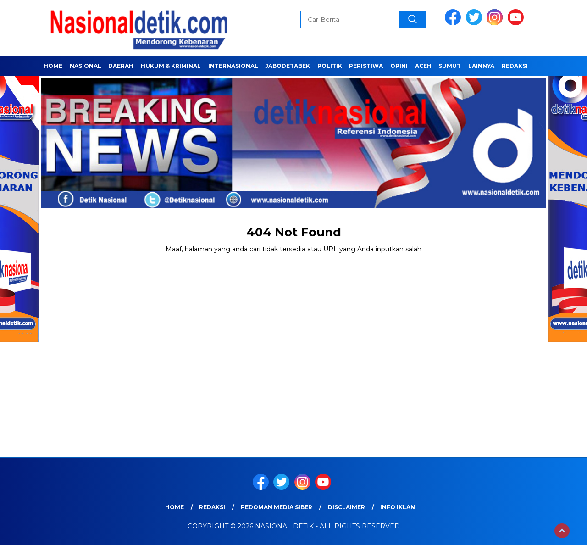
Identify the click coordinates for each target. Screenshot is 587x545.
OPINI (399, 65)
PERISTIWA (366, 65)
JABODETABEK (287, 65)
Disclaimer (346, 507)
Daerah (120, 65)
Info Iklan (397, 507)
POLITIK (329, 65)
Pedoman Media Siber (276, 507)
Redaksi (515, 65)
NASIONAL (85, 65)
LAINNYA (481, 65)
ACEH (423, 65)
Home (53, 65)
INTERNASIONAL (233, 65)
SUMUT (449, 65)
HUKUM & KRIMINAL (171, 65)
